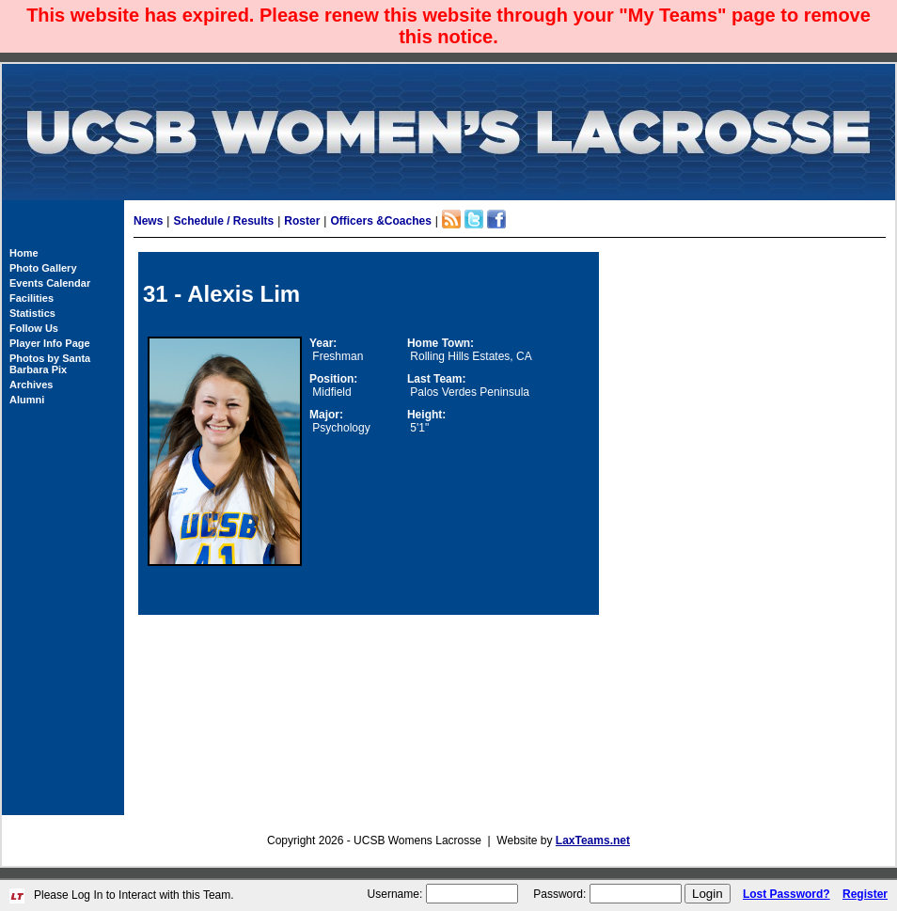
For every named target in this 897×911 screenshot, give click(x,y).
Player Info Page (49, 343)
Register (865, 894)
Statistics (32, 313)
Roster (302, 221)
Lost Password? (786, 894)
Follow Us (33, 328)
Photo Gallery (43, 268)
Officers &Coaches (380, 221)
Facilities (31, 298)
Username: (395, 894)
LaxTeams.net (593, 840)
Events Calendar (49, 283)
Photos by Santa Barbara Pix (49, 364)
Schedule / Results (223, 221)
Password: (559, 894)
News (148, 221)
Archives (31, 384)
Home (24, 253)
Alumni (26, 399)
